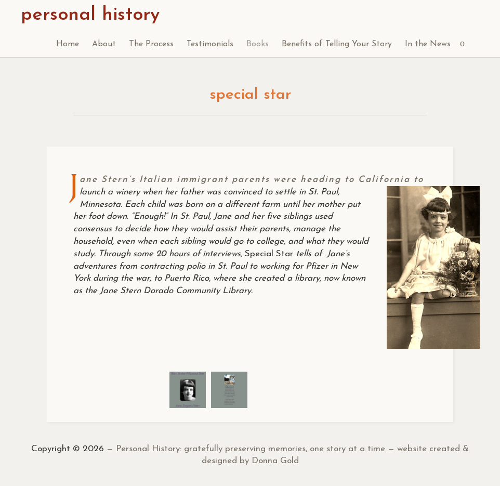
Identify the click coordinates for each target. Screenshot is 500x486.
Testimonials (210, 44)
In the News (428, 44)
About (104, 44)
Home (67, 44)
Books (257, 44)
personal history (90, 15)
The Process (151, 44)
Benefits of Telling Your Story (337, 44)
